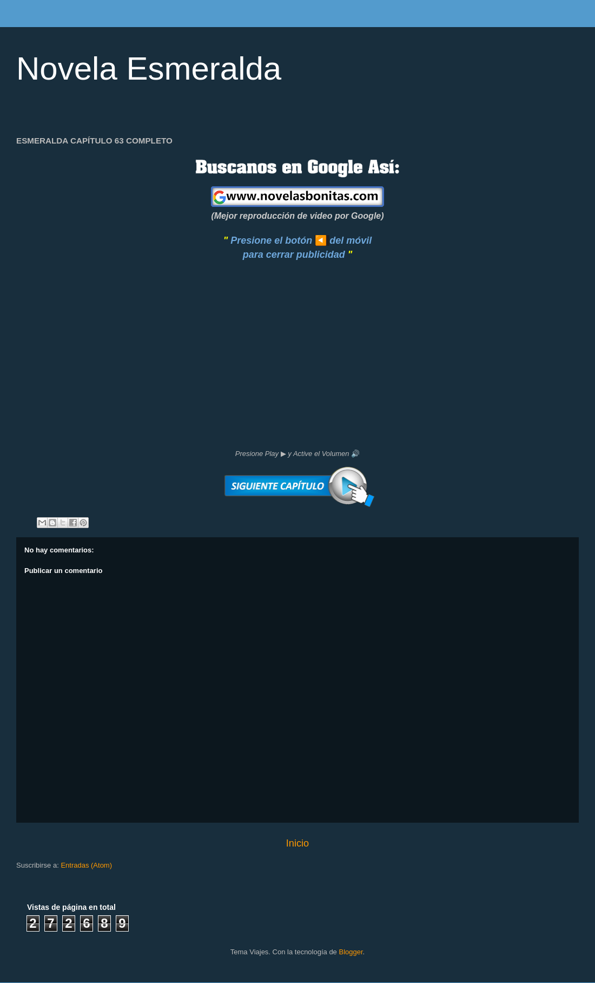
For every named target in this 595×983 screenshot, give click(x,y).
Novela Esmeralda (148, 68)
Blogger (350, 952)
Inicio (297, 843)
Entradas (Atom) (86, 865)
